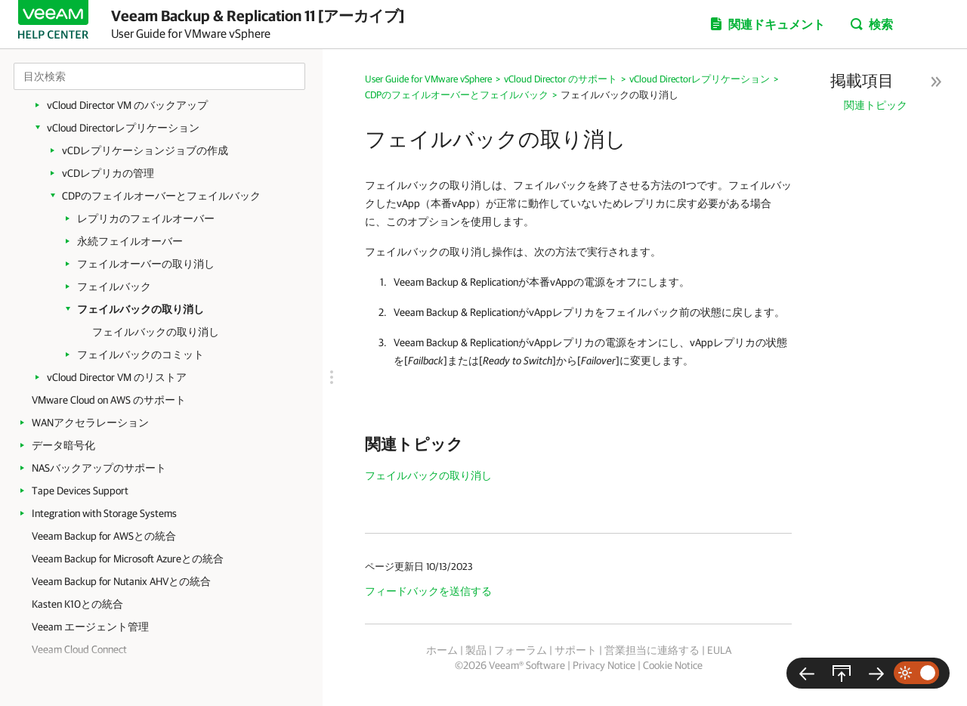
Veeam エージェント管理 (90, 627)
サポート (576, 650)
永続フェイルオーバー (130, 241)
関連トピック (875, 105)
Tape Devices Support (80, 491)
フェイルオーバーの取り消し (146, 264)
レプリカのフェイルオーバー (146, 218)
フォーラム (520, 650)
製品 (476, 650)
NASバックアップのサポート (99, 468)
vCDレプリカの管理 (108, 173)
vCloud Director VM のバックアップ (127, 105)
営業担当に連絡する (652, 650)
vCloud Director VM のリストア (117, 377)
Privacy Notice (604, 665)
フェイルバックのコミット (140, 354)
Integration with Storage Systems (104, 513)
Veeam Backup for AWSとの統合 (104, 536)
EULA (719, 650)
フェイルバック (114, 286)
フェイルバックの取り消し (140, 309)
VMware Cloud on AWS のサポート (109, 400)
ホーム (442, 650)
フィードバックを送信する (428, 591)
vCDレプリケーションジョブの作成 (145, 150)
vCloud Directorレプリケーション (123, 128)
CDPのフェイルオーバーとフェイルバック (161, 196)
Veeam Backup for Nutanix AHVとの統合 (121, 581)
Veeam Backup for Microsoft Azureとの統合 (128, 559)
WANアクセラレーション (90, 422)
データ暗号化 (63, 445)
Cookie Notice (673, 665)
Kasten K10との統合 (77, 604)
